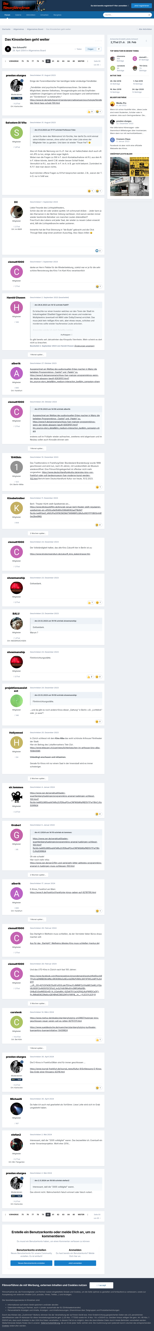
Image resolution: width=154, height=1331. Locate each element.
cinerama (121, 56)
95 (16, 849)
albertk (16, 363)
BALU (16, 613)
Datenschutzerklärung (50, 1323)
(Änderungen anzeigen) (84, 346)
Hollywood (16, 732)
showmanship (16, 577)
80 (48, 61)
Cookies (5, 1326)
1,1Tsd (17, 286)
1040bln (16, 457)
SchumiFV (22, 47)
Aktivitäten (30, 15)
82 (58, 61)
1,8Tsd (16, 147)
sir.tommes (16, 787)
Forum (7, 16)
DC (16, 202)
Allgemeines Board (37, 50)
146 (17, 715)
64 (16, 757)
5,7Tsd (16, 1159)
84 (69, 61)
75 (23, 61)
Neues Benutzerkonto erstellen (31, 1263)
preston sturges (16, 75)
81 (53, 61)
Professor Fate (68, 130)
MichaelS (16, 1098)
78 (38, 61)
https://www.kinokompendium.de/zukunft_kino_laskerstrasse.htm (60, 554)
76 (28, 61)
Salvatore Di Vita (16, 122)
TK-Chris (143, 66)
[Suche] (116, 15)
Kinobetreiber (16, 498)
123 (17, 482)
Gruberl (16, 825)
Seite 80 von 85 (97, 63)
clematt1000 (16, 261)
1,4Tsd (16, 638)
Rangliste (57, 15)
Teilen (78, 49)
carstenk (16, 1012)
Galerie (18, 15)
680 (16, 388)
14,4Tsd (17, 1037)
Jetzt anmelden (75, 1263)
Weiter (81, 61)
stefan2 (16, 1134)
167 (17, 1123)
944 (16, 523)
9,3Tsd (16, 103)
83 (63, 61)
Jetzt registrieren (141, 5)
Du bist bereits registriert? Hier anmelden (110, 5)
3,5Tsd (16, 812)
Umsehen (44, 15)
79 (43, 61)
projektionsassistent (16, 689)
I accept (101, 1285)
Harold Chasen (16, 297)
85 (74, 61)
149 (17, 322)
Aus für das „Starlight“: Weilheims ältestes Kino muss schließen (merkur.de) (65, 943)
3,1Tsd (16, 602)
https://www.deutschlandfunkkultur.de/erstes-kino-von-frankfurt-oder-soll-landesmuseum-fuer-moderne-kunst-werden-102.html (62, 475)
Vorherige (14, 61)
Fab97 (65, 305)
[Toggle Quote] (33, 130)
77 (33, 61)
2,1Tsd (16, 226)
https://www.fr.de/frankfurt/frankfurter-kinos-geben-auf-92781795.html (63, 892)
